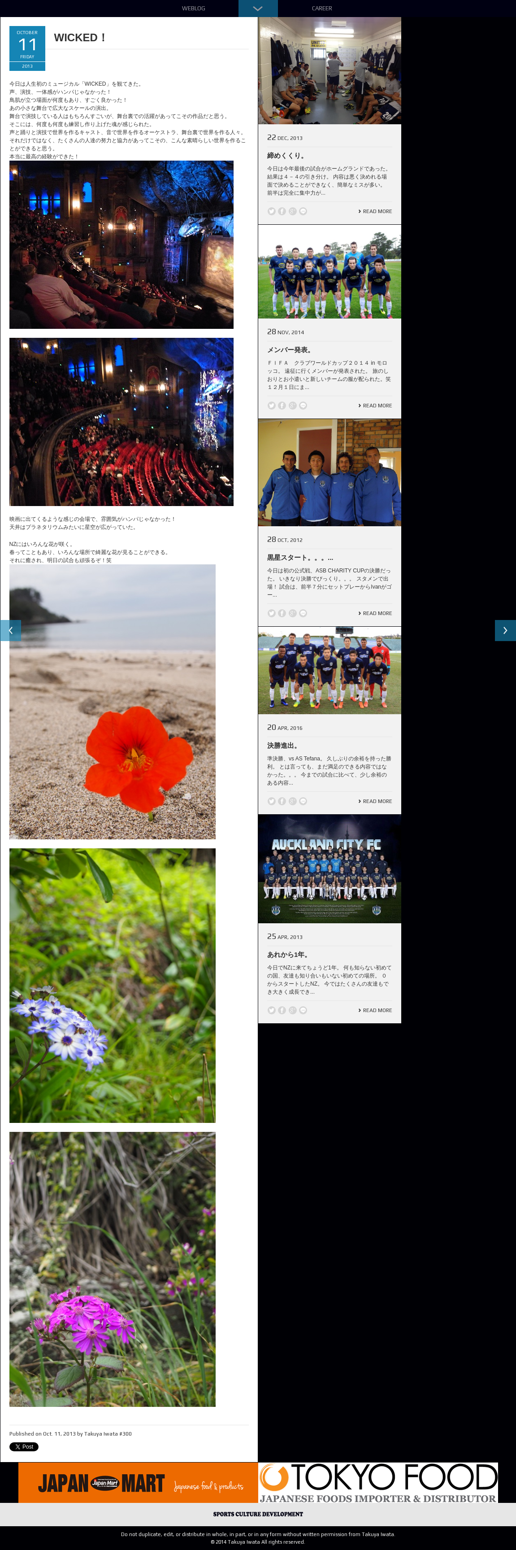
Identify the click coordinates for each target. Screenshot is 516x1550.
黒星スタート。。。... (300, 557)
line (303, 211)
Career (322, 8)
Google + (293, 211)
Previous (11, 631)
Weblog (193, 8)
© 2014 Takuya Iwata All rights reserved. (258, 1542)
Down (258, 8)
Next (505, 631)
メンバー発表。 (290, 350)
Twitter (272, 211)
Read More (377, 211)
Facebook (282, 211)
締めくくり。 (287, 155)
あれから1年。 (289, 954)
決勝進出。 (284, 745)
